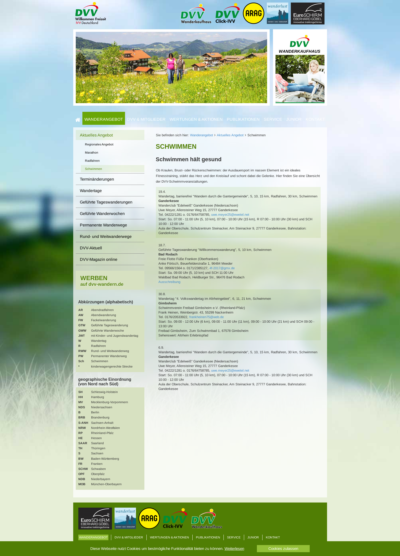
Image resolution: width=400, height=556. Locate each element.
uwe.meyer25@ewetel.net (230, 214)
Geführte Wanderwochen (102, 213)
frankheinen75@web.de (206, 317)
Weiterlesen (234, 548)
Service (273, 119)
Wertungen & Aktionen (196, 119)
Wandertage (91, 190)
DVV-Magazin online (98, 259)
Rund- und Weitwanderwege (106, 236)
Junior (294, 119)
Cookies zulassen (283, 548)
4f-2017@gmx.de (222, 268)
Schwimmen (93, 169)
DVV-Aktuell (91, 248)
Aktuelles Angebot (230, 135)
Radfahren (92, 160)
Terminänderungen (97, 179)
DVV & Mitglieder (146, 119)
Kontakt (315, 119)
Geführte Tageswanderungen (106, 202)
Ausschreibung (169, 282)
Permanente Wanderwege (103, 225)
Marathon (91, 152)
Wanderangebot (103, 119)
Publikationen (243, 119)
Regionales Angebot (99, 144)
